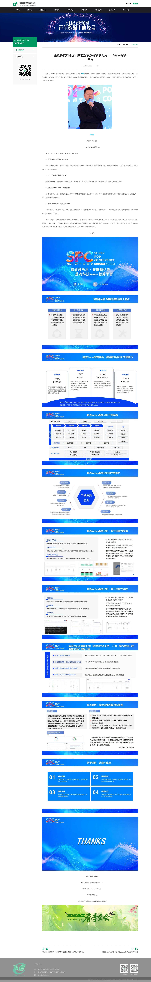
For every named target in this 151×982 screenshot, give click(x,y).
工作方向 (57, 10)
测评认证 (98, 10)
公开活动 (70, 10)
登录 (135, 3)
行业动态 (19, 56)
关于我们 (126, 10)
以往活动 (112, 10)
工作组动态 (20, 50)
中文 (127, 3)
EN (131, 3)
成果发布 (84, 10)
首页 (18, 10)
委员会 (29, 10)
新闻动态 (43, 10)
